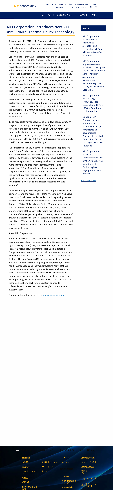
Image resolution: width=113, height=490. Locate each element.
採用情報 (59, 7)
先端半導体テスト (64, 15)
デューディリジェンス (88, 478)
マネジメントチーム (29, 472)
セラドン (94, 15)
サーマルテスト (81, 15)
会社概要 (26, 457)
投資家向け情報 (81, 4)
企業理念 (26, 462)
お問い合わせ (81, 7)
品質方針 (26, 482)
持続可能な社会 (88, 466)
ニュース (94, 4)
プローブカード (48, 15)
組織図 (25, 477)
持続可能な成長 (65, 4)
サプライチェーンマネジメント (88, 485)
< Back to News (88, 180)
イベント (69, 7)
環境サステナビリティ (88, 472)
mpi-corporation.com (53, 294)
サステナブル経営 (88, 462)
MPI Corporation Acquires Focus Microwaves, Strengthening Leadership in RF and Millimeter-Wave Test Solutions (92, 46)
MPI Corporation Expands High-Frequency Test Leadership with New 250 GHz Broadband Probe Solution (92, 103)
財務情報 (65, 476)
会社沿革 (26, 466)
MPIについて (51, 4)
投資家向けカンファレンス (69, 481)
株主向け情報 (67, 487)
